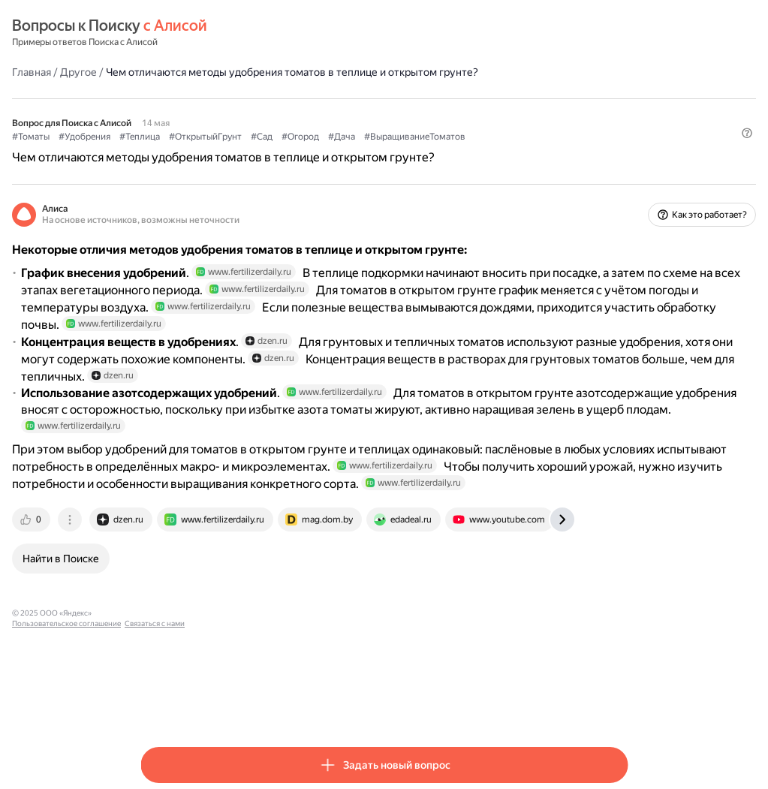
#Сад (390, 136)
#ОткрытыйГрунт (333, 136)
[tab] (160, 612)
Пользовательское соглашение (281, 705)
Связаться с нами (369, 705)
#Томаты (159, 136)
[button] (619, 161)
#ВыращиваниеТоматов (543, 136)
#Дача (469, 136)
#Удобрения (213, 136)
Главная (159, 71)
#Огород (428, 136)
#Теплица (268, 136)
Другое (206, 71)
